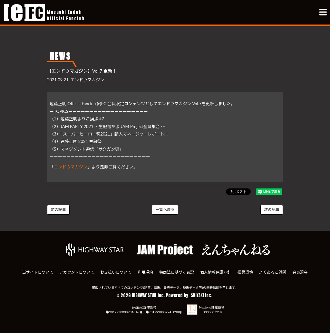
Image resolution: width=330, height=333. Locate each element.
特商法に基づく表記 (176, 272)
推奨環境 (245, 272)
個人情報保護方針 (215, 272)
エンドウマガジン (70, 166)
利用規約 (145, 272)
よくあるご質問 (272, 272)
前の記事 (58, 209)
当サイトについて (37, 272)
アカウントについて (76, 272)
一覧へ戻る (165, 209)
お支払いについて (115, 272)
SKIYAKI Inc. (201, 295)
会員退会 (300, 272)
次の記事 (271, 209)
